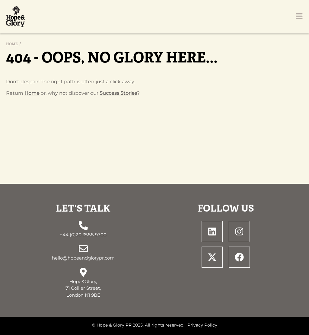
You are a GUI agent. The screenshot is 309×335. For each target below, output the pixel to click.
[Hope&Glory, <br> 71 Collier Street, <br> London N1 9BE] (83, 272)
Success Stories (118, 93)
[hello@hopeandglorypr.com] (83, 248)
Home (12, 44)
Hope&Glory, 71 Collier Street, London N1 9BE (83, 288)
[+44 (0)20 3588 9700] (83, 225)
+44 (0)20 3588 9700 (83, 235)
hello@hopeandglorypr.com (83, 258)
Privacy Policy (202, 325)
